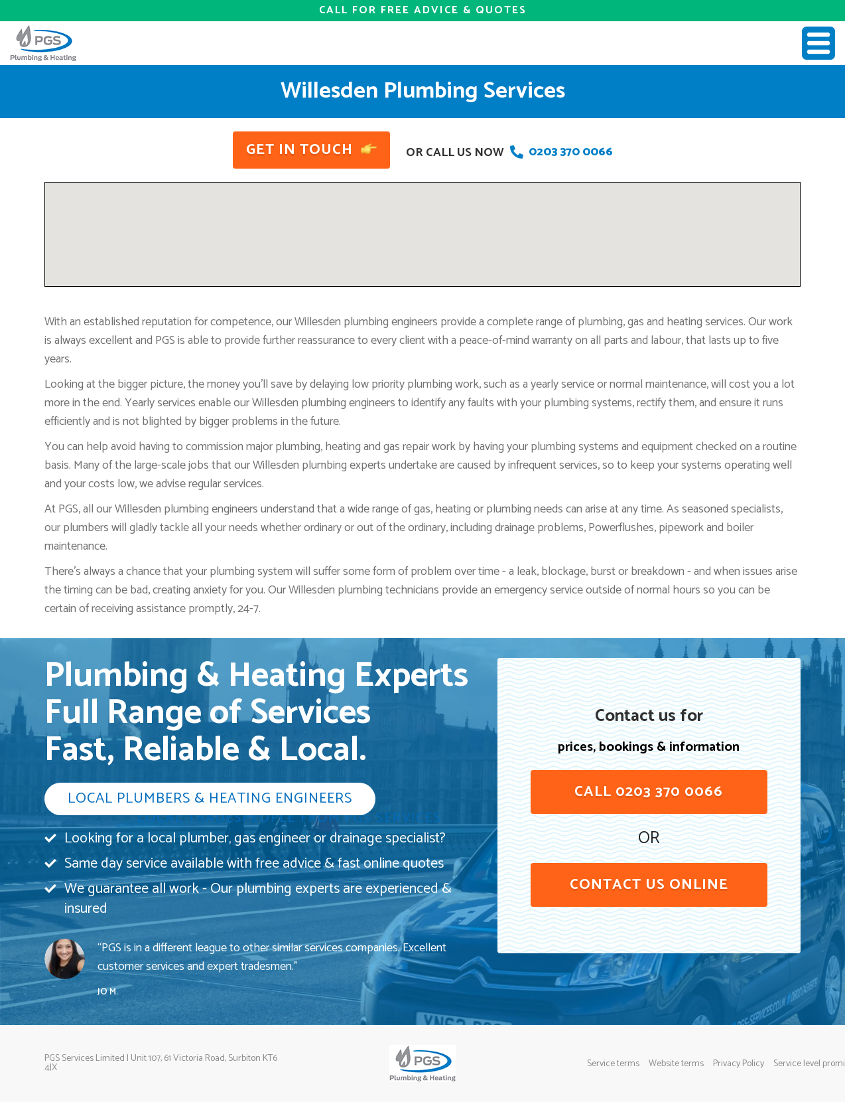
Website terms (676, 1064)
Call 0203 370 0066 (648, 792)
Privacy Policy (738, 1064)
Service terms (613, 1064)
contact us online (649, 885)
